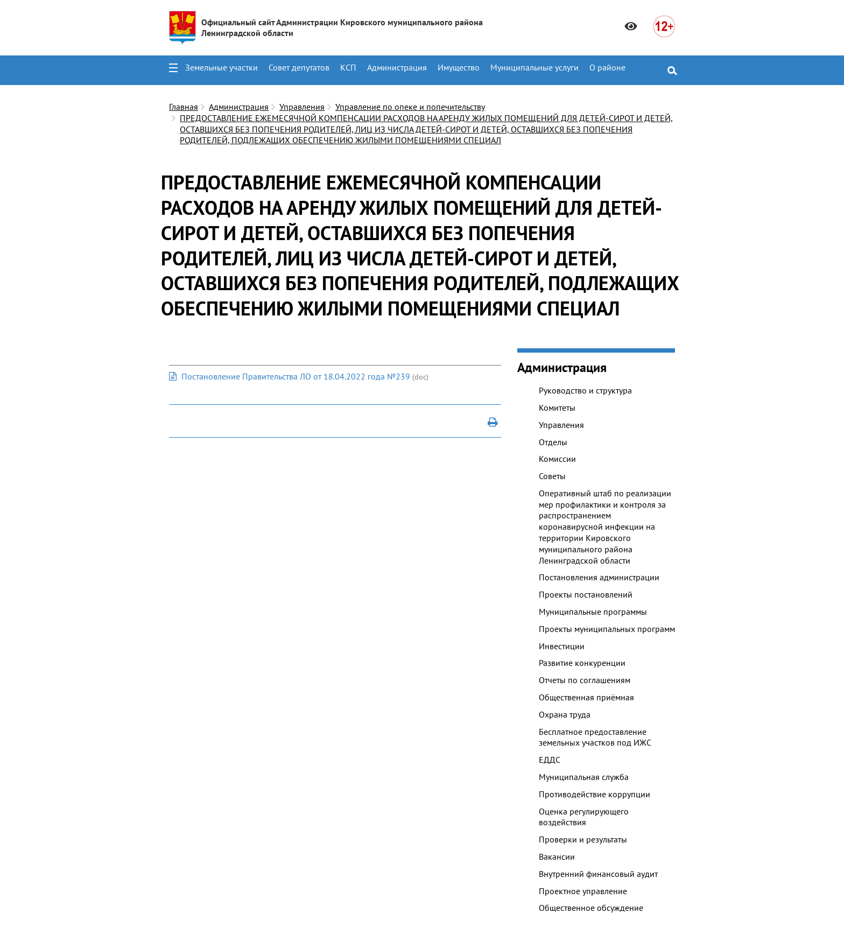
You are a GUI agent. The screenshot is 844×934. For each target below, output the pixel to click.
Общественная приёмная (586, 697)
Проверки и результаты (583, 839)
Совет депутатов (299, 67)
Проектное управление (583, 891)
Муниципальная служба (584, 776)
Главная (183, 106)
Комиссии (557, 458)
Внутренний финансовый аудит (598, 873)
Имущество (459, 67)
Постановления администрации (599, 577)
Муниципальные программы (593, 611)
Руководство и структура (585, 390)
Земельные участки (221, 67)
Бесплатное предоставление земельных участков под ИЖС (595, 737)
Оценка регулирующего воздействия (584, 817)
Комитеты (557, 407)
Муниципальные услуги (534, 67)
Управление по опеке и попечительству (410, 106)
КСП (348, 67)
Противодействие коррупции (594, 794)
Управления (302, 106)
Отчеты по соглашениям (584, 680)
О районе (607, 67)
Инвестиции (562, 646)
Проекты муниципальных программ (607, 628)
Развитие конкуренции (582, 662)
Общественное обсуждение (591, 907)
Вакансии (557, 856)
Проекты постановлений (585, 594)
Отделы (553, 442)
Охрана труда (564, 714)
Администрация (397, 67)
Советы (552, 475)
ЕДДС (549, 759)
